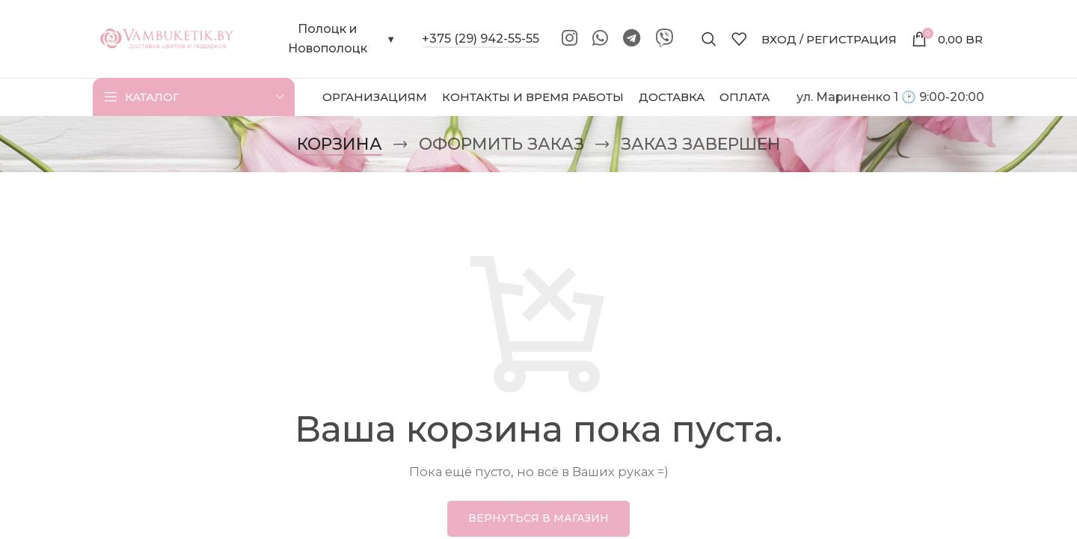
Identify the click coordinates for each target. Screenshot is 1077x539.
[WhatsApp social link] (600, 39)
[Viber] (664, 39)
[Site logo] (167, 38)
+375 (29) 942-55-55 (480, 38)
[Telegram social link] (632, 39)
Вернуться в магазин (538, 518)
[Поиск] (709, 39)
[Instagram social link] (569, 39)
